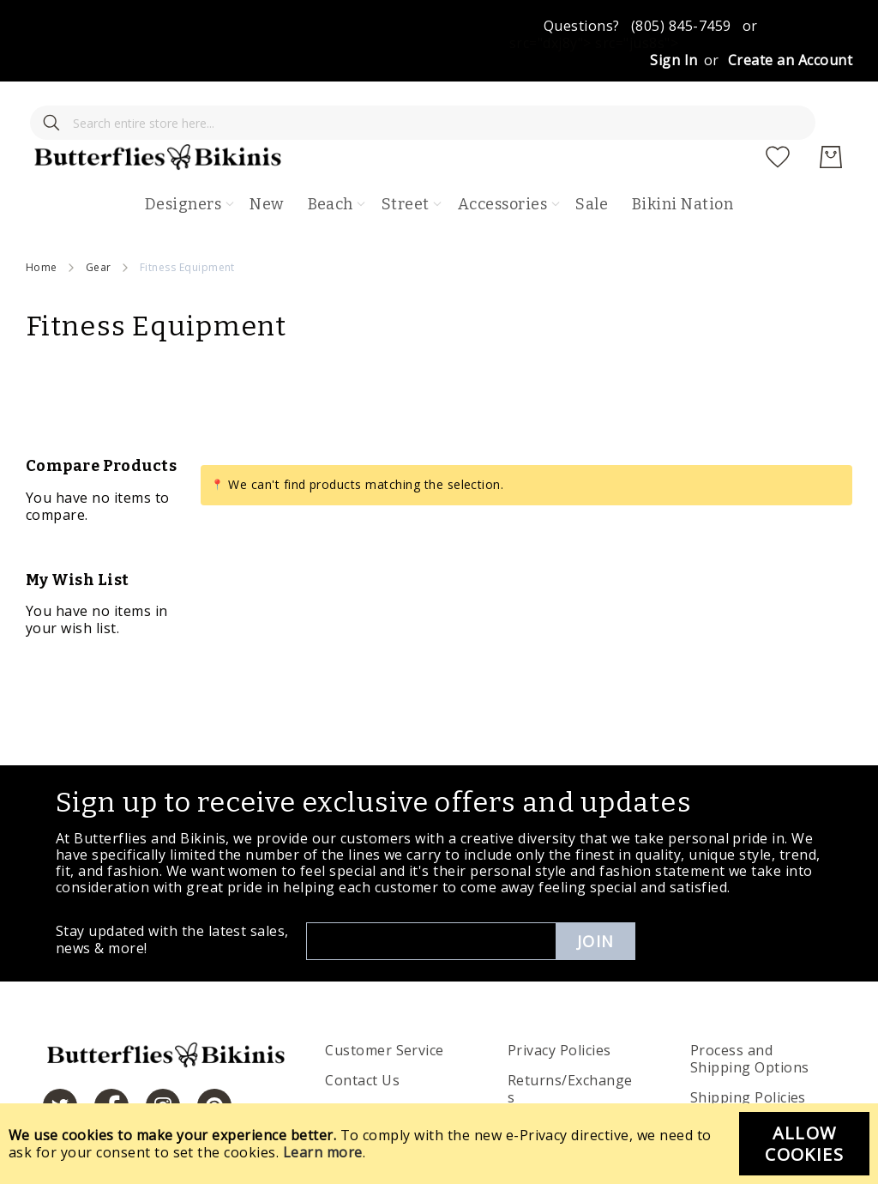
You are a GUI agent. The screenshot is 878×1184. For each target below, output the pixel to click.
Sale (591, 154)
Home (41, 217)
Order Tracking (377, 1061)
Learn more (323, 1152)
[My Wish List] (778, 107)
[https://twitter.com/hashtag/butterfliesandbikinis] (60, 1056)
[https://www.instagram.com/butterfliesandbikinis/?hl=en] (163, 1056)
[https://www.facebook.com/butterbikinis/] (111, 1056)
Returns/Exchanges (570, 1040)
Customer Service (384, 1001)
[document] (439, 1143)
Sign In (673, 60)
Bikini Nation (682, 154)
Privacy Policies (559, 1001)
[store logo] (451, 107)
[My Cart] (831, 107)
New (266, 154)
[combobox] (150, 107)
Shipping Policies (748, 1048)
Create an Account (790, 60)
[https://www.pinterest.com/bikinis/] (214, 1056)
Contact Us (362, 1031)
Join (595, 891)
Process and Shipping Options (749, 1010)
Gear (98, 217)
